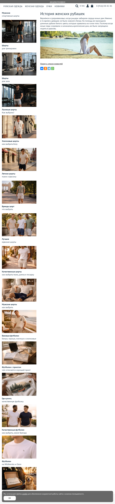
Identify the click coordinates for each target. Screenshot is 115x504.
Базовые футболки (10, 335)
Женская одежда (34, 6)
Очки (49, 6)
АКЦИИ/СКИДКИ (57, 2)
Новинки (60, 6)
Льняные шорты (9, 109)
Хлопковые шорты (10, 141)
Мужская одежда (12, 6)
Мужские (6, 13)
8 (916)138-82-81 (104, 6)
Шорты (5, 45)
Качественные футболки (13, 429)
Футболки (6, 461)
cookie (24, 494)
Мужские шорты (9, 304)
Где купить (7, 398)
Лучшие (5, 239)
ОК (9, 498)
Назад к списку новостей (51, 63)
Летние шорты (8, 173)
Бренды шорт (8, 206)
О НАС (82, 6)
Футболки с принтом (11, 367)
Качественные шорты (12, 271)
